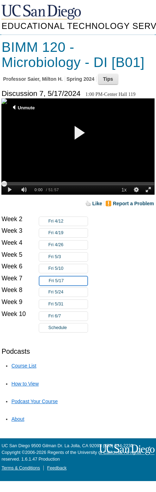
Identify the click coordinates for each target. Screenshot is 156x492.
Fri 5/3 (68, 257)
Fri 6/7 (68, 316)
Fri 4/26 (68, 245)
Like (97, 203)
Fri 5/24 (68, 292)
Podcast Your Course (34, 401)
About (17, 419)
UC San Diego (41, 13)
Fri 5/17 (68, 281)
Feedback (57, 468)
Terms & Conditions (20, 468)
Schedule (57, 327)
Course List (23, 366)
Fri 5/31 (68, 304)
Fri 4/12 (68, 221)
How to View (25, 384)
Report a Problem (133, 203)
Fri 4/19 (68, 233)
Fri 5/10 (68, 268)
